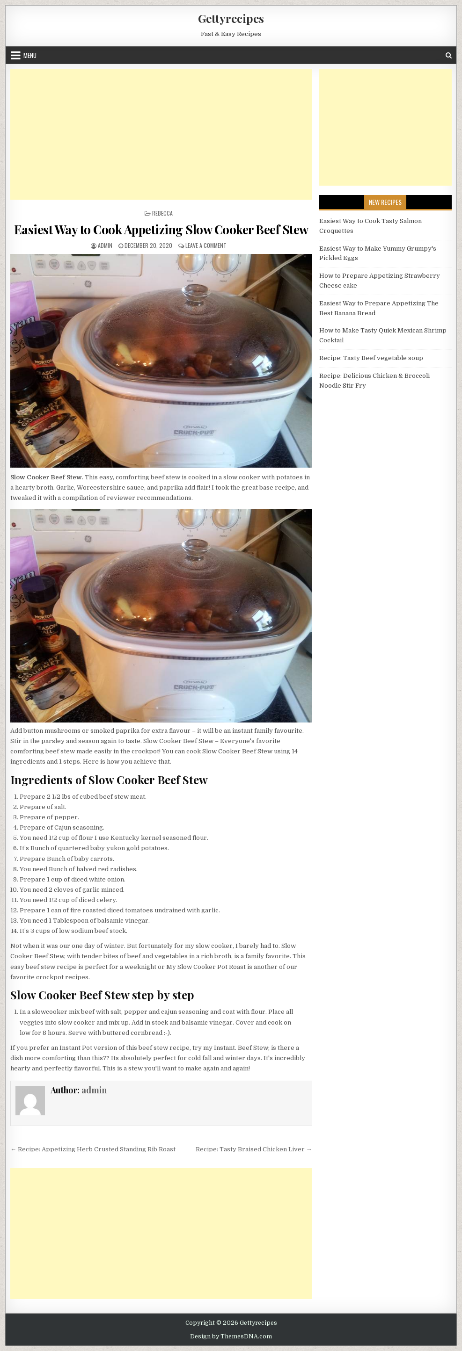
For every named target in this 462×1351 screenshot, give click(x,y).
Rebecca (162, 213)
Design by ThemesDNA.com (231, 1336)
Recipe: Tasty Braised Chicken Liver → (254, 1149)
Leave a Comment (206, 245)
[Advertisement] (161, 134)
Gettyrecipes (231, 18)
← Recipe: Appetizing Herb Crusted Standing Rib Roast (93, 1149)
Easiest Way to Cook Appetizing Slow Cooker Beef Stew (161, 229)
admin (105, 245)
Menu (30, 55)
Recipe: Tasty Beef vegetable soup (371, 357)
